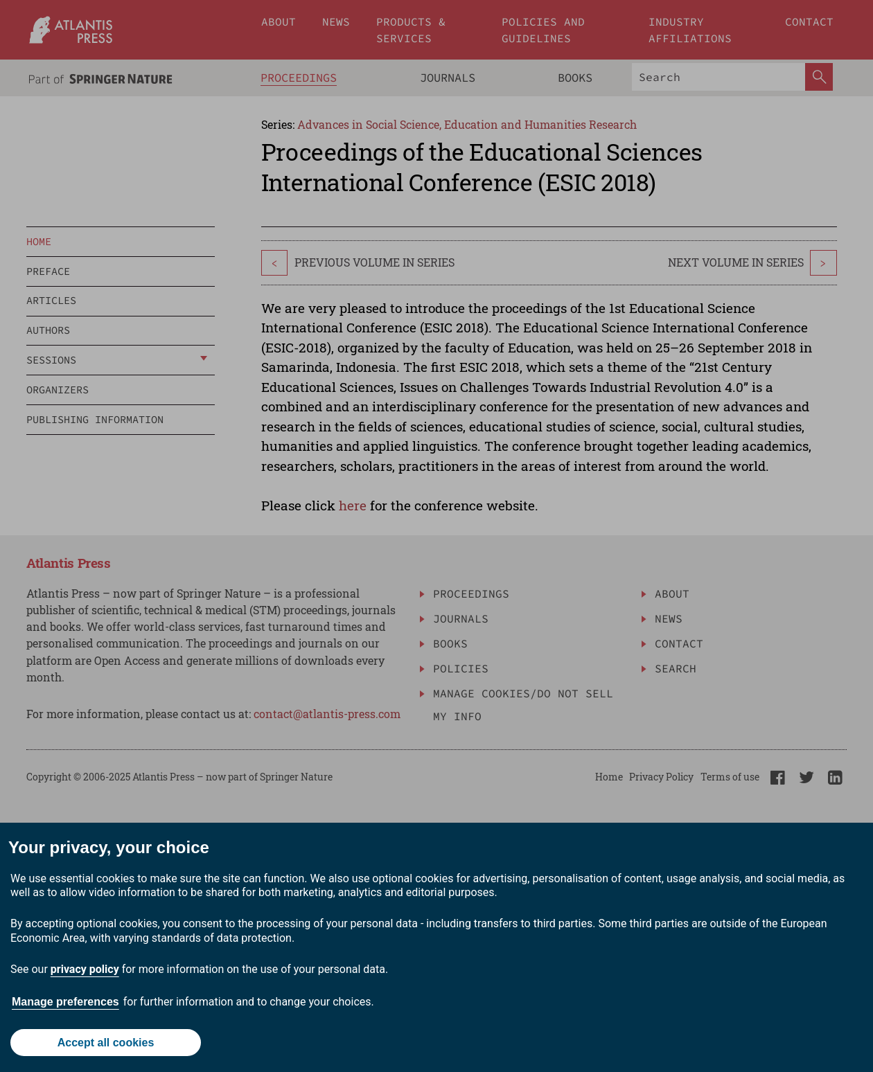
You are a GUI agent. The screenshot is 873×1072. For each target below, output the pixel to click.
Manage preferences (65, 1002)
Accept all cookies (106, 1042)
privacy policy (85, 969)
